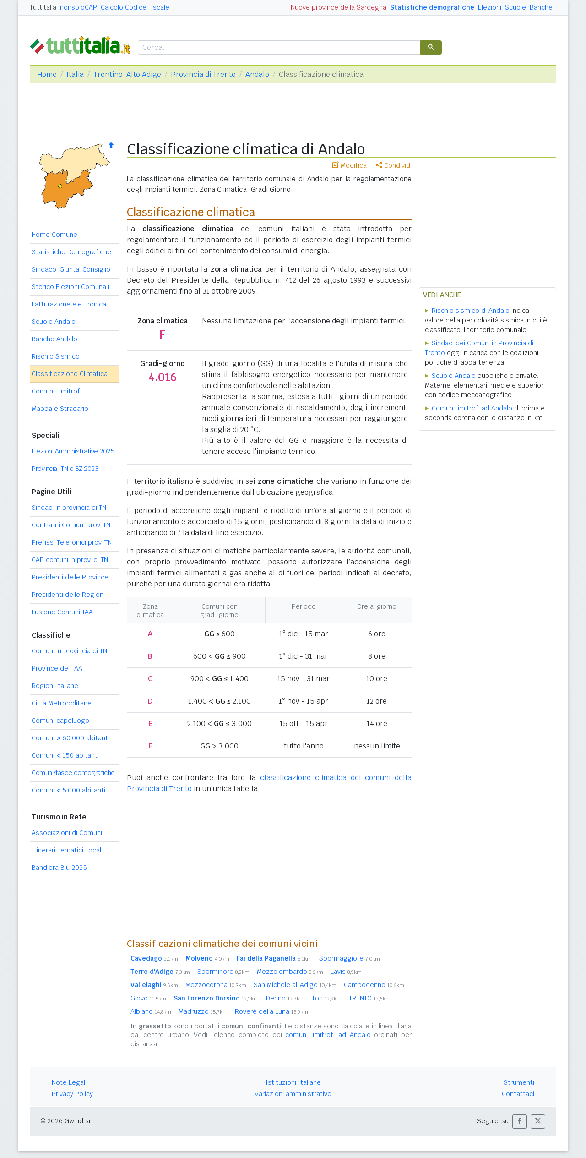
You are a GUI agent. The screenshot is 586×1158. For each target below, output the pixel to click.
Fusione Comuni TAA (62, 612)
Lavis (346, 971)
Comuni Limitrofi (56, 391)
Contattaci (518, 1094)
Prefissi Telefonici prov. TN (72, 542)
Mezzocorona (215, 985)
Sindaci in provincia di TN (69, 507)
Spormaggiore (349, 958)
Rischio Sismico (56, 356)
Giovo (148, 998)
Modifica (349, 165)
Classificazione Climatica (70, 374)
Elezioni (489, 7)
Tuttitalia (43, 7)
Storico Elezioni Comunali (70, 287)
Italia (75, 74)
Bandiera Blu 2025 (59, 867)
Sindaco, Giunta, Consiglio (71, 269)
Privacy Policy (72, 1094)
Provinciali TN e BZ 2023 (65, 468)
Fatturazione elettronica (69, 304)
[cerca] (278, 48)
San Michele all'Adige (295, 985)
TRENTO (370, 998)
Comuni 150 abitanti (65, 755)
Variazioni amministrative (293, 1094)
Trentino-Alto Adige (127, 74)
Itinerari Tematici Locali (67, 850)
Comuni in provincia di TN (69, 651)
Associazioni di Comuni (67, 833)
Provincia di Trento (203, 74)
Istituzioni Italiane (293, 1082)
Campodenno (374, 985)
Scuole (515, 7)
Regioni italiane (55, 686)
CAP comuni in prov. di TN (70, 560)
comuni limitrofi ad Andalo (327, 1035)
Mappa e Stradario (60, 408)
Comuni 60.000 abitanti (70, 738)
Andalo (257, 74)
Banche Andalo (54, 339)
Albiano (150, 1011)
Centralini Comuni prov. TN (71, 525)
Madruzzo (203, 1011)
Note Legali (69, 1082)
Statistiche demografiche (432, 7)
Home (47, 74)
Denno (285, 998)
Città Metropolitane (62, 703)
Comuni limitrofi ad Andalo (472, 408)
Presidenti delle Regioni (68, 594)
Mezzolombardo (290, 971)
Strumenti (519, 1082)
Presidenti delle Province (70, 577)
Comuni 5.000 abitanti (68, 790)
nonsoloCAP (78, 7)
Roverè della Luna (271, 1011)
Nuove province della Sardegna (338, 7)
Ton (327, 998)
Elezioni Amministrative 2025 (73, 451)
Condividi (394, 165)
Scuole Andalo (54, 321)
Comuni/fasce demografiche (73, 773)
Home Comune (54, 234)
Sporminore (223, 971)
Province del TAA (57, 668)
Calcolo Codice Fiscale (135, 7)
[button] (519, 1121)
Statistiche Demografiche (71, 252)
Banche (541, 7)
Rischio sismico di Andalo (471, 310)
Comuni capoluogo (60, 720)
